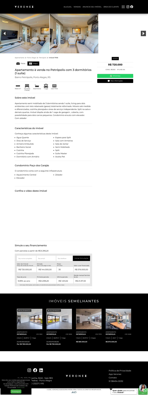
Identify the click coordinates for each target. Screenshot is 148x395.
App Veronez (115, 375)
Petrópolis (42, 59)
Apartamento (19, 59)
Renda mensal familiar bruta (82, 277)
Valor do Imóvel (25, 266)
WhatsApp (115, 77)
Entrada (44, 266)
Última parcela (62, 278)
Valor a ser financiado (81, 267)
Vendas (77, 7)
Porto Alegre (31, 59)
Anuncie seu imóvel (92, 7)
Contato (113, 379)
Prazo (59, 266)
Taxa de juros (21, 278)
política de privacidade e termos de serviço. (76, 286)
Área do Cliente (111, 7)
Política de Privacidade (120, 372)
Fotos (20, 64)
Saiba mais (20, 387)
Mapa (33, 64)
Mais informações (115, 82)
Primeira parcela (43, 278)
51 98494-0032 (116, 382)
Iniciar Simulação (81, 260)
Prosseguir (16, 391)
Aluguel (68, 7)
